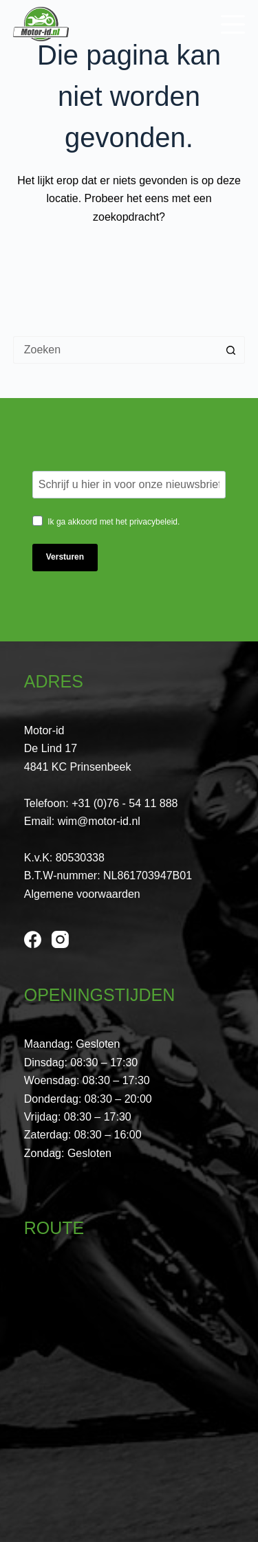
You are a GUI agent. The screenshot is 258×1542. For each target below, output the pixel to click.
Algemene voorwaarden (82, 894)
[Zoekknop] (231, 350)
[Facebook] (32, 939)
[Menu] (233, 24)
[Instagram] (60, 939)
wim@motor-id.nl (99, 821)
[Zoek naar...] (115, 350)
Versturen (65, 557)
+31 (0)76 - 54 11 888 (125, 803)
